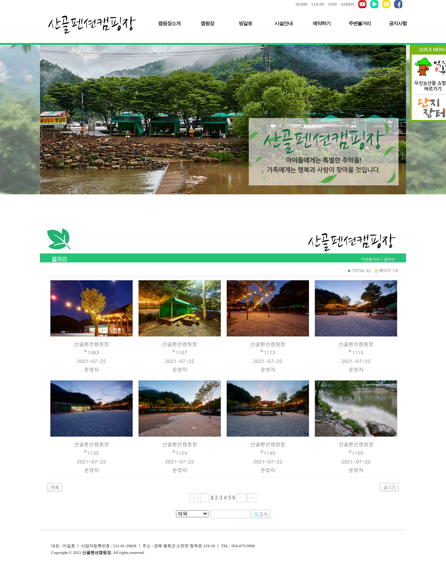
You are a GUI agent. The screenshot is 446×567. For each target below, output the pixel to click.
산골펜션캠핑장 (91, 344)
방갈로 (245, 23)
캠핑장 (207, 23)
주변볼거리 (360, 23)
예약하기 (322, 23)
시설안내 (283, 23)
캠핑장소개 (169, 23)
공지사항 (398, 23)
